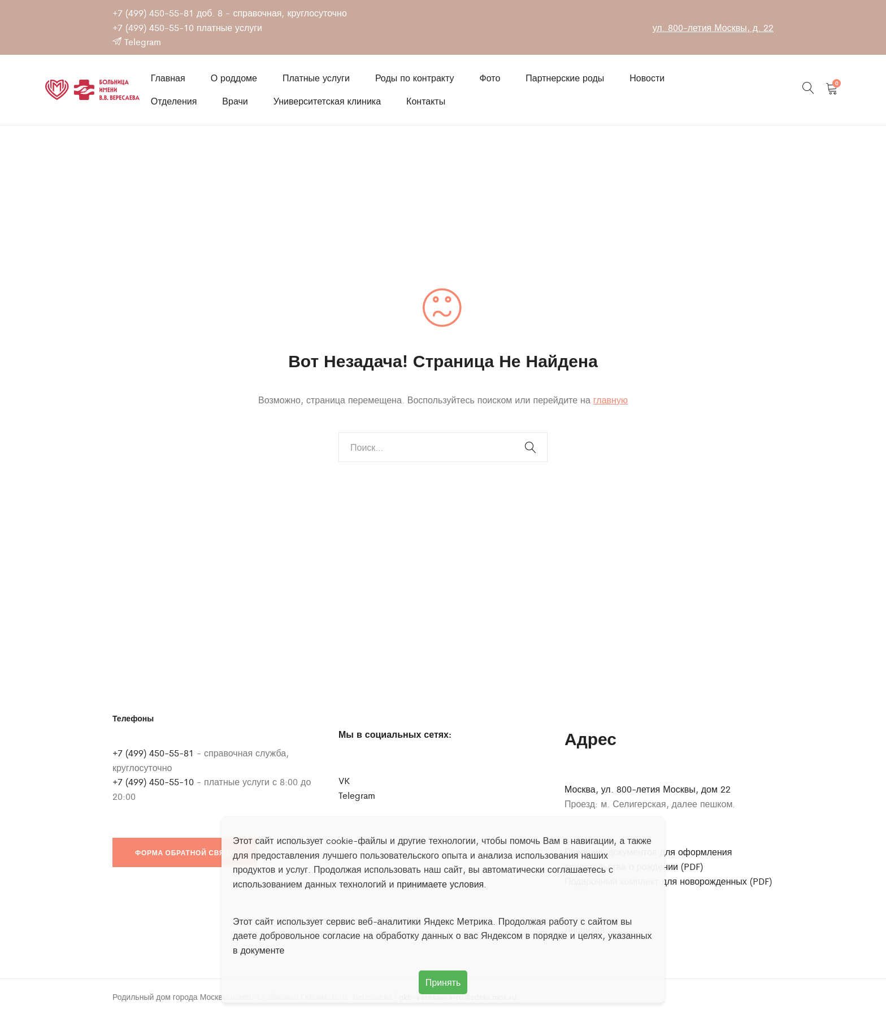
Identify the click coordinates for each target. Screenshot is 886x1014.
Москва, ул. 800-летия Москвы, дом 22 (647, 788)
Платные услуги (316, 77)
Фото (490, 77)
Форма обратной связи (184, 852)
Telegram (136, 41)
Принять (443, 982)
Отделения (174, 100)
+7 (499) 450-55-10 (153, 27)
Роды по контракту (414, 77)
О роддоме (234, 77)
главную (610, 399)
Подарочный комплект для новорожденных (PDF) (668, 880)
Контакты (425, 100)
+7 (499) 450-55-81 (153, 12)
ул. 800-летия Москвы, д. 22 (713, 27)
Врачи (234, 100)
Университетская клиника (327, 100)
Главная (168, 77)
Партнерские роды (564, 77)
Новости (646, 77)
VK (344, 780)
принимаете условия (440, 883)
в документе (259, 949)
